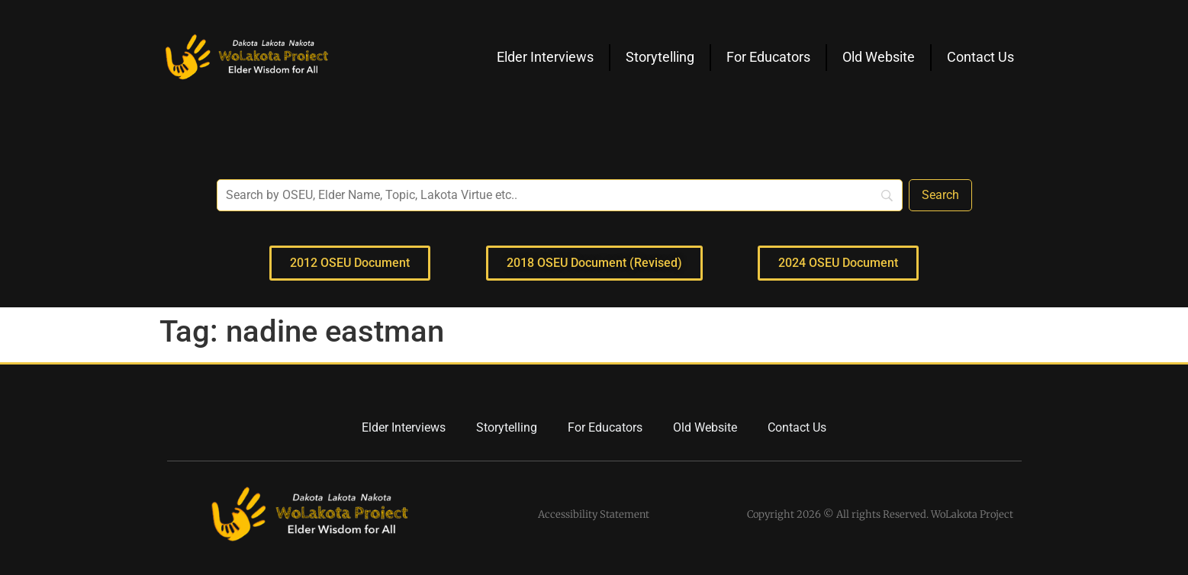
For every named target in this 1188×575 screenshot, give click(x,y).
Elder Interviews (545, 57)
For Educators (768, 57)
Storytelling (660, 57)
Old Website (878, 57)
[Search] (940, 195)
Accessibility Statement (593, 514)
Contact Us (980, 57)
